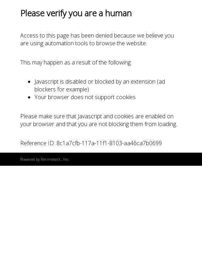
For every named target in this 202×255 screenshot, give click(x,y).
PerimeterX (50, 159)
